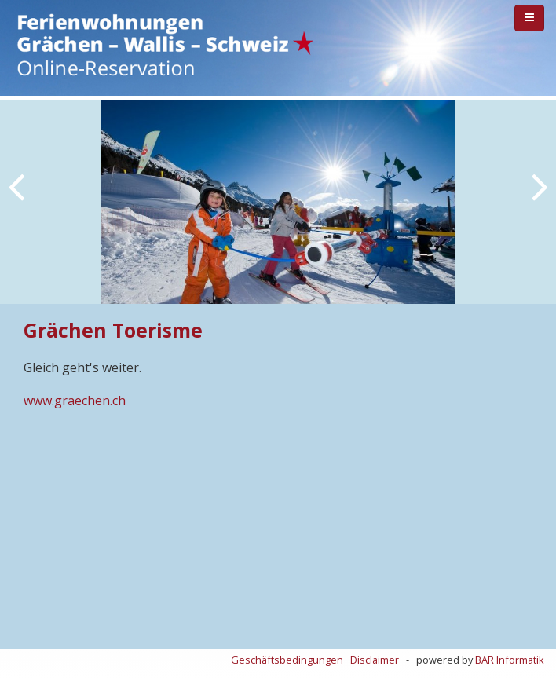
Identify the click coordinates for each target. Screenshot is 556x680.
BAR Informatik (509, 660)
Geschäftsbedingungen (287, 660)
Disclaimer (374, 660)
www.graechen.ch (75, 400)
